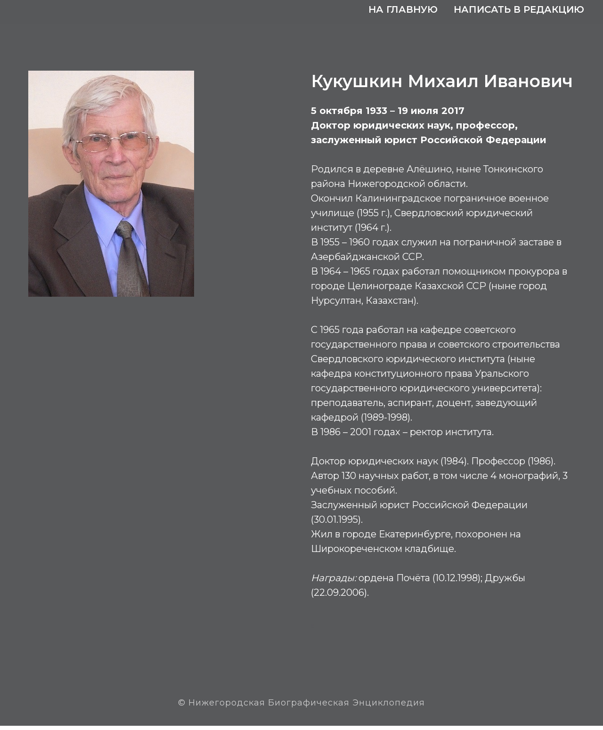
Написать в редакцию (519, 9)
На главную (403, 9)
